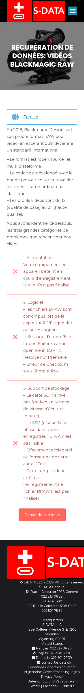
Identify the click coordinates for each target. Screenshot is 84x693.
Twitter (34, 686)
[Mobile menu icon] (72, 11)
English (30, 116)
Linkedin (68, 686)
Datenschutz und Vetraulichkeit (52, 681)
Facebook (50, 686)
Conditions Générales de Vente (52, 667)
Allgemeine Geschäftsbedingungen (52, 672)
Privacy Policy (52, 677)
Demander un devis (42, 515)
